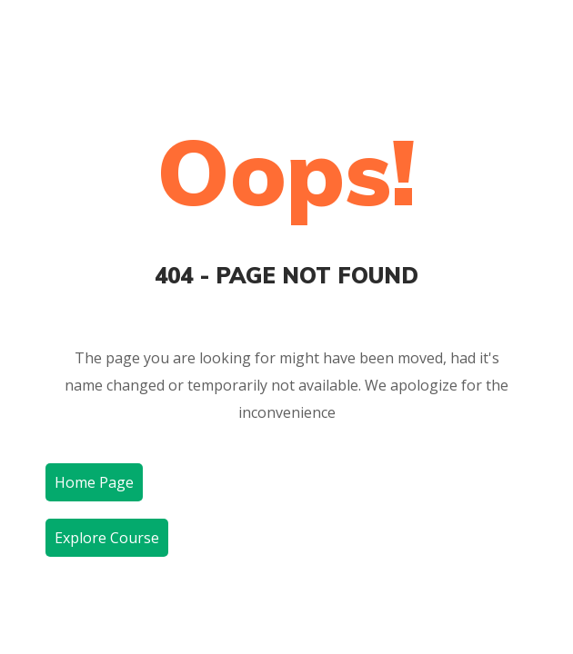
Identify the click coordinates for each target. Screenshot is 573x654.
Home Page (94, 482)
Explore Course (107, 538)
